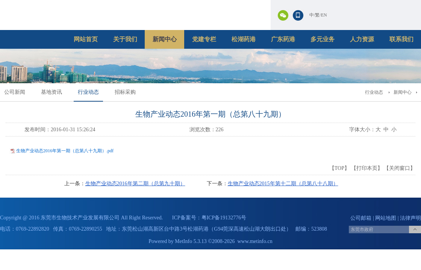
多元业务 (322, 39)
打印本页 (366, 168)
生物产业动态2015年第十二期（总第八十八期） (283, 183)
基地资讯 (51, 92)
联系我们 (401, 39)
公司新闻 (14, 92)
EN (324, 15)
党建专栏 (204, 39)
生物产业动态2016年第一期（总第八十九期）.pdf (65, 150)
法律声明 (410, 218)
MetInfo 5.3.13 (190, 241)
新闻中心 (165, 39)
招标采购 (125, 92)
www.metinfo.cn (255, 241)
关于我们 (125, 39)
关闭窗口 (399, 168)
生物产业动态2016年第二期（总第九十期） (135, 183)
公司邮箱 (360, 218)
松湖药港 (244, 39)
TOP (339, 168)
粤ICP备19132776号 (224, 217)
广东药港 (283, 39)
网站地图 (385, 218)
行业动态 (88, 92)
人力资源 (362, 39)
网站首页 (86, 39)
